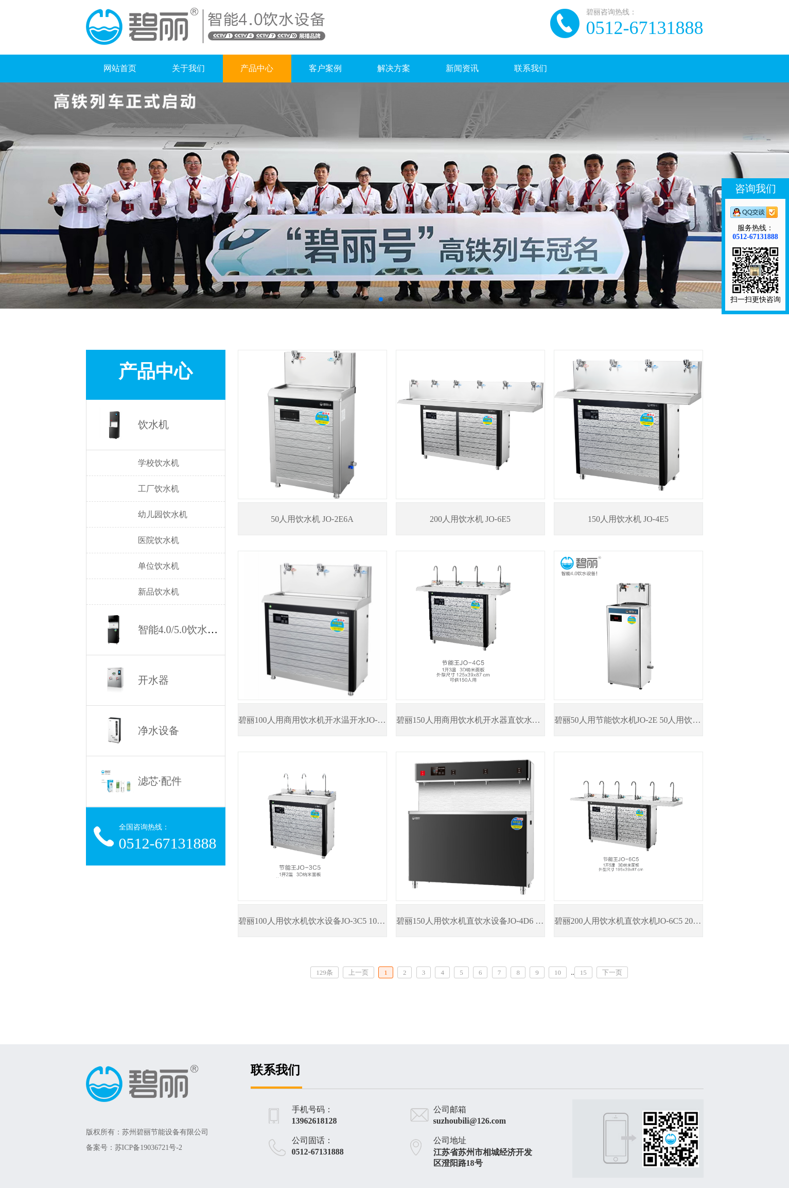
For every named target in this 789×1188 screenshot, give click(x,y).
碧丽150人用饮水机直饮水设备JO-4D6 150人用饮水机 (492, 921)
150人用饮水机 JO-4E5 (628, 519)
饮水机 (153, 424)
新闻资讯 (462, 68)
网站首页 (119, 68)
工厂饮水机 (158, 488)
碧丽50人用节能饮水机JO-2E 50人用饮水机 (631, 720)
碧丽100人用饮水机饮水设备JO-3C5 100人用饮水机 (330, 921)
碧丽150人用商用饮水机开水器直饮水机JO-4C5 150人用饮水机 (509, 720)
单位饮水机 (158, 566)
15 (583, 972)
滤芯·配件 (160, 781)
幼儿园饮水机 (162, 514)
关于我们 (188, 68)
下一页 (612, 972)
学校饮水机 (158, 463)
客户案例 (325, 68)
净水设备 (158, 730)
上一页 (358, 972)
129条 (324, 972)
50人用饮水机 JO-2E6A (312, 519)
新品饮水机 (158, 591)
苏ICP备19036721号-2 (148, 1147)
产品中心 (256, 68)
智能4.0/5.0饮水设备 (183, 629)
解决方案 (393, 68)
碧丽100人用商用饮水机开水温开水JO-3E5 (314, 720)
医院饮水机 (158, 540)
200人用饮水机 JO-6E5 (470, 519)
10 (557, 972)
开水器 (153, 680)
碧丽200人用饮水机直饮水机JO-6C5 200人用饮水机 (646, 921)
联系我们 (530, 68)
